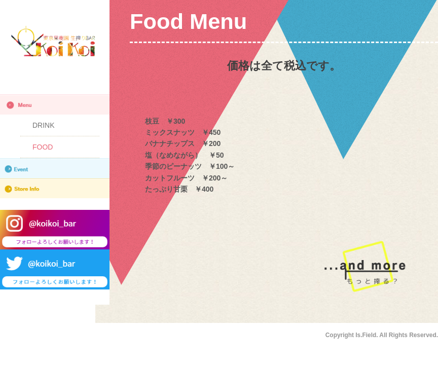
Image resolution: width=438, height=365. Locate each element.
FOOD (42, 147)
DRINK (43, 125)
